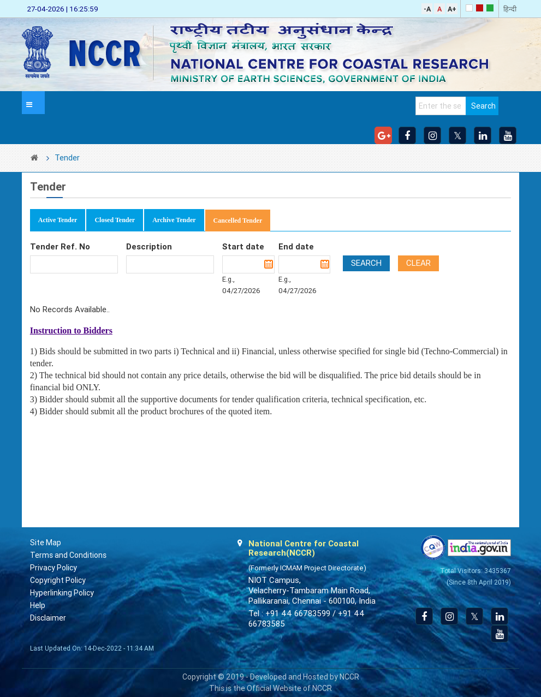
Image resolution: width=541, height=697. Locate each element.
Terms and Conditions (68, 555)
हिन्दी (509, 9)
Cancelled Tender (238, 220)
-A (427, 9)
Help (37, 605)
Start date (243, 247)
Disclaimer (48, 617)
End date (296, 247)
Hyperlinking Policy (62, 592)
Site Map (45, 542)
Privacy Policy (53, 567)
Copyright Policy (58, 580)
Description (149, 247)
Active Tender (58, 220)
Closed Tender (114, 220)
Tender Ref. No (60, 247)
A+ (452, 9)
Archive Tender (173, 220)
